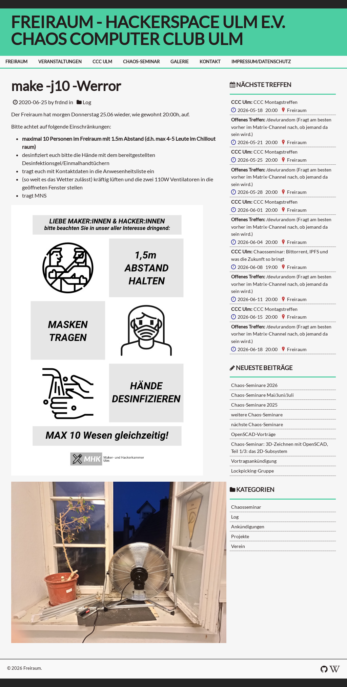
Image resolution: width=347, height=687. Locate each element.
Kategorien (255, 489)
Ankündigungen (247, 526)
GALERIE (179, 61)
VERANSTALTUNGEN (60, 61)
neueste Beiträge (264, 367)
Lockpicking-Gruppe (252, 471)
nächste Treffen (260, 84)
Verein (238, 546)
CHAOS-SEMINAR (141, 61)
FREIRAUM (16, 61)
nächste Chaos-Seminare (257, 424)
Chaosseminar (246, 507)
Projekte (240, 536)
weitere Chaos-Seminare (257, 414)
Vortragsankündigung (254, 461)
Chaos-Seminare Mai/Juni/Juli (262, 395)
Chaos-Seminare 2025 (254, 405)
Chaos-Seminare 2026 (254, 385)
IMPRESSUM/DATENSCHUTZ (261, 61)
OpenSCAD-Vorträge (253, 434)
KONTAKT (210, 61)
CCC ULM (102, 61)
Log (87, 102)
